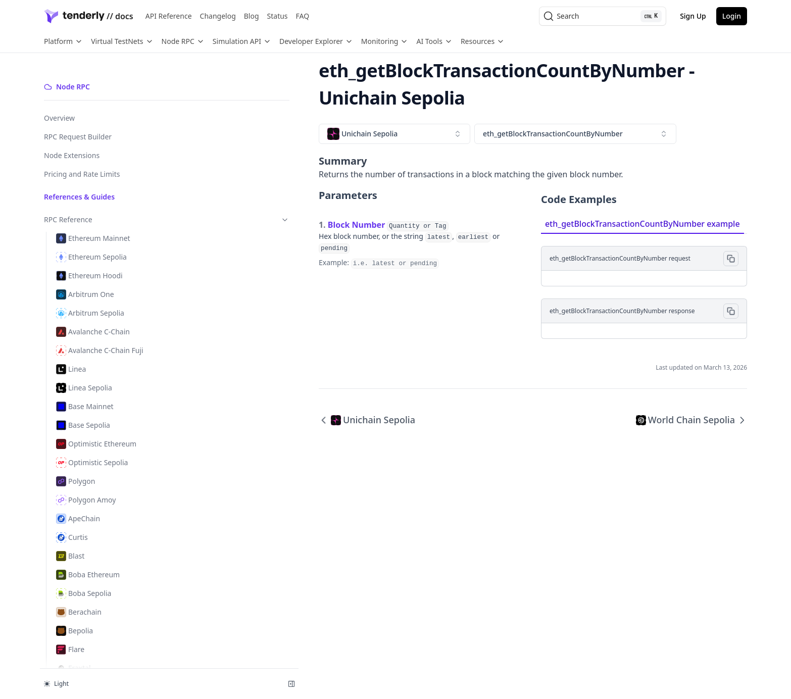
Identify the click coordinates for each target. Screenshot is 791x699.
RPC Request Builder (78, 119)
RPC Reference (94, 202)
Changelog (218, 16)
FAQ (303, 16)
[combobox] (249, 106)
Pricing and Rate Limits (82, 157)
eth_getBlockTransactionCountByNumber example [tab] (569, 196)
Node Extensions (72, 138)
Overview (59, 101)
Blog (251, 16)
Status (277, 16)
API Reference (168, 16)
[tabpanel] (607, 259)
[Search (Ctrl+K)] (602, 16)
